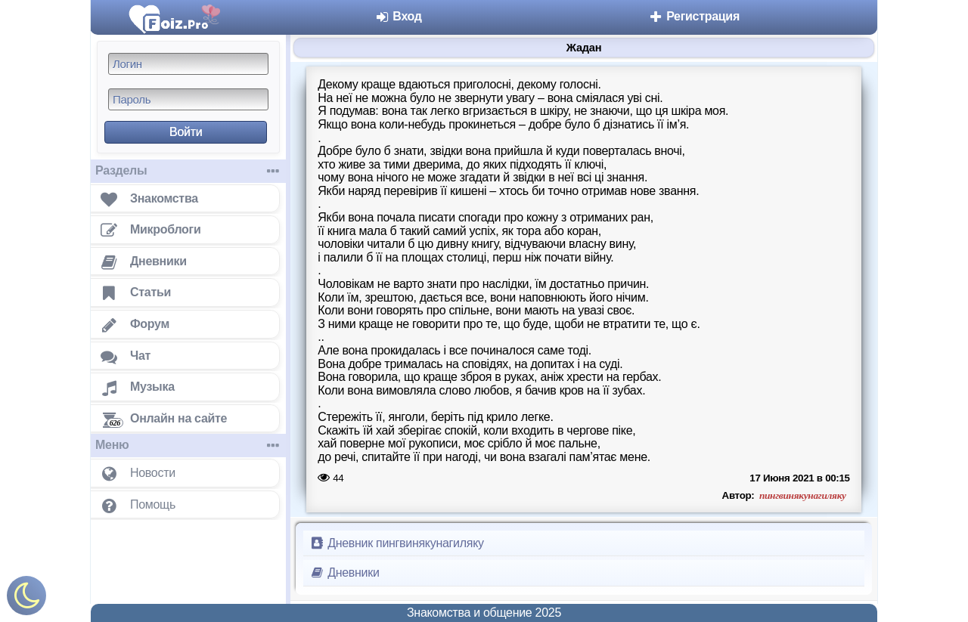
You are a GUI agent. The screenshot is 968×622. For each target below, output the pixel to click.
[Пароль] (188, 99)
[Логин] (188, 64)
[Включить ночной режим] (26, 598)
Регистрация (694, 16)
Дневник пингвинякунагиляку (396, 543)
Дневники (344, 572)
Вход (398, 16)
